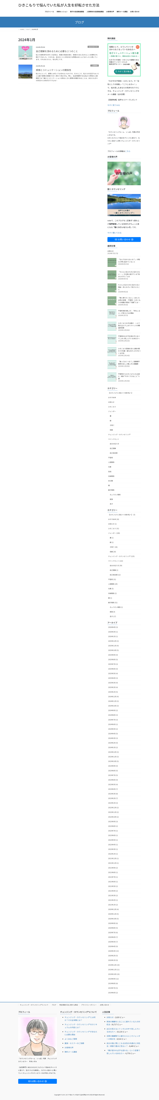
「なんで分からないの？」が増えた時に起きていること (129, 260)
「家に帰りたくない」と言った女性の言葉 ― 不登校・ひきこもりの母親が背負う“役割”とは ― (129, 300)
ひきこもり (112, 407)
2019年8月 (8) (113, 983)
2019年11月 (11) (114, 969)
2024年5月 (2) (113, 729)
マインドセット (113, 439)
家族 (111, 499)
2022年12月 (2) (113, 807)
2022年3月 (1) (113, 849)
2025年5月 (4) (113, 673)
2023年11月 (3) (113, 757)
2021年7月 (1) (113, 877)
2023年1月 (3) (113, 803)
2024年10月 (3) (113, 706)
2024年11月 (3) (113, 701)
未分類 (110, 481)
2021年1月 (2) (113, 905)
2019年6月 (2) (113, 993)
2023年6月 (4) (113, 780)
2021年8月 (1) (113, 872)
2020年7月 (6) (113, 932)
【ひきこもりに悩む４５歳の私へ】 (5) (121, 515)
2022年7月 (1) (113, 831)
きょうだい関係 (115, 495)
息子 (111, 504)
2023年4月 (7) (113, 789)
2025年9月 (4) (113, 655)
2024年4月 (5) (113, 733)
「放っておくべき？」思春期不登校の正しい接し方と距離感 (129, 362)
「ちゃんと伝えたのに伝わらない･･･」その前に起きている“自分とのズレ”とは (129, 274)
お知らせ (110, 251)
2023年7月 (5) (113, 775)
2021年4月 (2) (113, 891)
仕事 (109, 467)
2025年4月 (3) (113, 678)
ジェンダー (112, 411)
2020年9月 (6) (113, 923)
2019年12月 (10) (114, 965)
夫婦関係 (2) (112, 593)
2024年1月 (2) (113, 747)
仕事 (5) (111, 588)
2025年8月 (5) (113, 659)
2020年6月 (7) (113, 937)
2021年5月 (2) (113, 886)
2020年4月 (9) (113, 946)
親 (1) (110, 598)
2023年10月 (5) (113, 761)
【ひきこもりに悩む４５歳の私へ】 (120, 393)
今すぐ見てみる (113, 105)
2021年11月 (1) (113, 863)
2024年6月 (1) (113, 724)
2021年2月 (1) (113, 900)
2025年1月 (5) (113, 692)
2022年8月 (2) (113, 826)
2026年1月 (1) (113, 636)
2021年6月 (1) (113, 882)
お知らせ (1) (112, 524)
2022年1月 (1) (113, 854)
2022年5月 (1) (113, 840)
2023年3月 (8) (113, 794)
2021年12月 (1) (113, 858)
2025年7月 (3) (113, 664)
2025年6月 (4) (113, 669)
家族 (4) (112, 612)
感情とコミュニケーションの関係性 (53, 70)
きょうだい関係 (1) (116, 607)
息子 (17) (113, 616)
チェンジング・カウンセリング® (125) (121, 556)
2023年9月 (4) (113, 766)
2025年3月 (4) (113, 683)
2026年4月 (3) (113, 627)
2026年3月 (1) (113, 632)
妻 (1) (112, 538)
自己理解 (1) (114, 570)
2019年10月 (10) (114, 974)
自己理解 (113, 448)
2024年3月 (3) (113, 738)
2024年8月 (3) (113, 715)
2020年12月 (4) (113, 909)
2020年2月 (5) (113, 955)
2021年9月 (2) (113, 868)
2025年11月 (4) (113, 646)
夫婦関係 (111, 476)
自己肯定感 (113, 453)
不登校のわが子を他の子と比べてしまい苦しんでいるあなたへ (129, 337)
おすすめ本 (112, 397)
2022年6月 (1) (113, 835)
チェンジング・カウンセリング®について (34, 1005)
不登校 (110, 457)
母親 (111, 430)
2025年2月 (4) (113, 687)
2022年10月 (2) (113, 817)
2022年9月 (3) (113, 821)
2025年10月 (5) (113, 650)
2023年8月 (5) (113, 770)
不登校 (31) (112, 579)
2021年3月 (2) (113, 895)
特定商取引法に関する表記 (68, 1005)
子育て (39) (113, 547)
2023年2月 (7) (113, 798)
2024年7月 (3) (113, 720)
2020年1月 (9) (113, 960)
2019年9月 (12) (113, 979)
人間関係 (94, 66)
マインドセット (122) (115, 561)
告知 (109, 471)
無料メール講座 (71, 1051)
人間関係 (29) (112, 584)
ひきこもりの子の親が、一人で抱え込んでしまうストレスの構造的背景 (129, 325)
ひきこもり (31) (113, 528)
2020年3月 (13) (113, 951)
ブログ (54, 1005)
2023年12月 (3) (113, 752)
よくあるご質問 (71, 1039)
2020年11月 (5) (113, 914)
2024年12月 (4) (113, 696)
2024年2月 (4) (113, 743)
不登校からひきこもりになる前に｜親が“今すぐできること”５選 (129, 376)
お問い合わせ (104, 1005)
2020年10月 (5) (113, 919)
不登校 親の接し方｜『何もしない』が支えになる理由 (129, 312)
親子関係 (111, 490)
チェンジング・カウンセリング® (119, 434)
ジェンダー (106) (114, 533)
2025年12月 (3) (113, 641)
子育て (112, 425)
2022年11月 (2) (113, 812)
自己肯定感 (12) (115, 575)
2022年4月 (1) (113, 844)
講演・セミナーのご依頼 (74, 1043)
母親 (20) (113, 552)
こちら (127, 151)
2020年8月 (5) (113, 928)
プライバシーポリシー (89, 1005)
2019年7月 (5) (113, 988)
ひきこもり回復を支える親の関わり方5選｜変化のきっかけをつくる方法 (129, 350)
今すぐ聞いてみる (114, 232)
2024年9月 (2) (113, 710)
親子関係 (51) (112, 602)
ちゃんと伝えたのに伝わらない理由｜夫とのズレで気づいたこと (129, 287)
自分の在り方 (93, 47)
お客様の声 (69, 1047)
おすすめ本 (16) (113, 519)
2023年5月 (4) (113, 784)
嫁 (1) (112, 542)
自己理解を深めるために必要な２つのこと (57, 51)
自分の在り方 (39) (116, 565)
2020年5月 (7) (113, 942)
